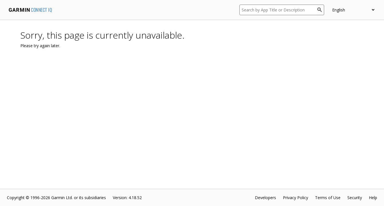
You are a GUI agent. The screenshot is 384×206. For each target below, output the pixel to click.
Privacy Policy (295, 197)
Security (354, 197)
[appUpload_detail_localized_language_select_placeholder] (353, 10)
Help (373, 197)
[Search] (320, 10)
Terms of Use (327, 197)
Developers (265, 197)
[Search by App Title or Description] (278, 10)
